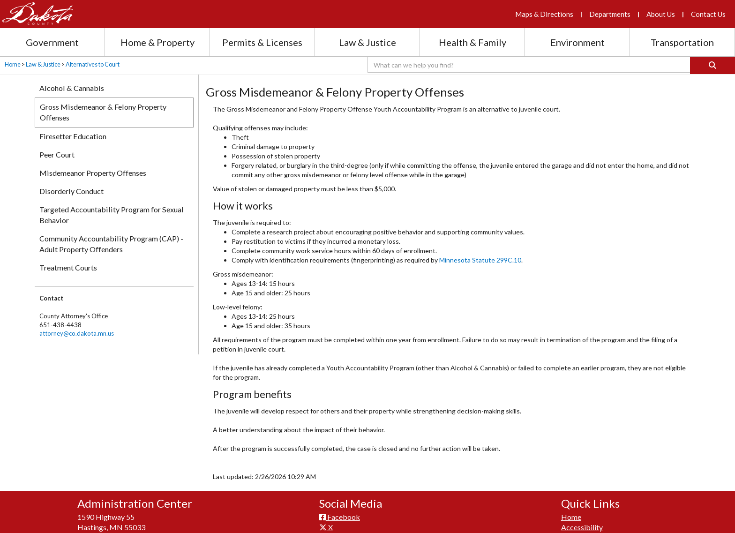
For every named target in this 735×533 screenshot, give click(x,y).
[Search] (712, 65)
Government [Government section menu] (52, 42)
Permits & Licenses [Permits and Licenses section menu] (262, 42)
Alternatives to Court (93, 64)
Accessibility (582, 527)
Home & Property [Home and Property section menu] (157, 42)
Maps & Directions (544, 14)
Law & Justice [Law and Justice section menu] (367, 42)
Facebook (339, 516)
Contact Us (708, 14)
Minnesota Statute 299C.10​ (480, 260)
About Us (660, 14)
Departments (609, 14)
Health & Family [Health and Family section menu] (472, 42)
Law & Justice (43, 64)
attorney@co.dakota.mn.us (76, 333)
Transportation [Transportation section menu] (682, 42)
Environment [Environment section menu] (577, 42)
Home (13, 64)
